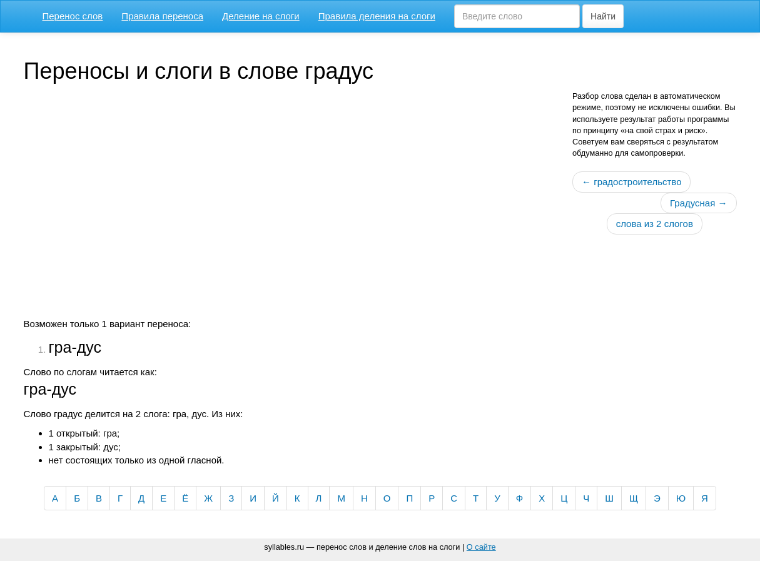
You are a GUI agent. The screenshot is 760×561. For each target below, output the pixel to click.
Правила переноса (162, 16)
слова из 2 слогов (654, 223)
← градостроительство (631, 181)
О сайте (481, 547)
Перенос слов (73, 16)
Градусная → (698, 203)
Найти (603, 16)
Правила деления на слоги (376, 16)
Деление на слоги (261, 16)
